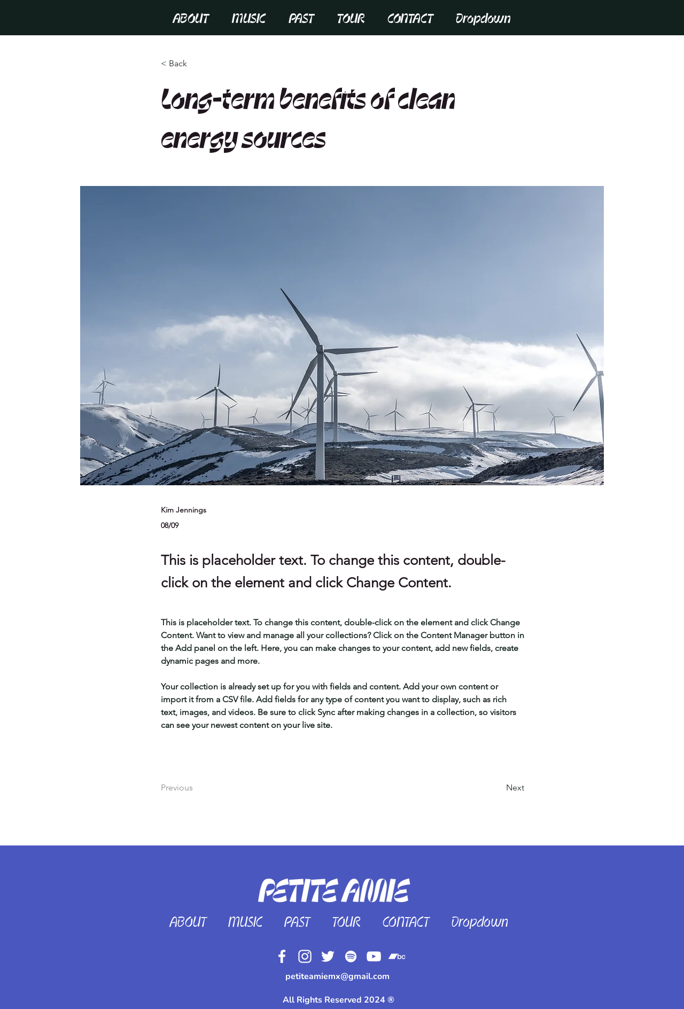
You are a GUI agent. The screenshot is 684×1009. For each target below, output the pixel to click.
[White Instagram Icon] (663, 472)
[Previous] (196, 787)
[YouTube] (374, 956)
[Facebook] (282, 956)
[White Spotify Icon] (663, 515)
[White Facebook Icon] (663, 451)
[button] (410, 18)
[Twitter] (663, 493)
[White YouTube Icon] (663, 536)
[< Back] (196, 64)
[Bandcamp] (663, 557)
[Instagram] (305, 956)
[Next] (497, 787)
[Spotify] (351, 956)
